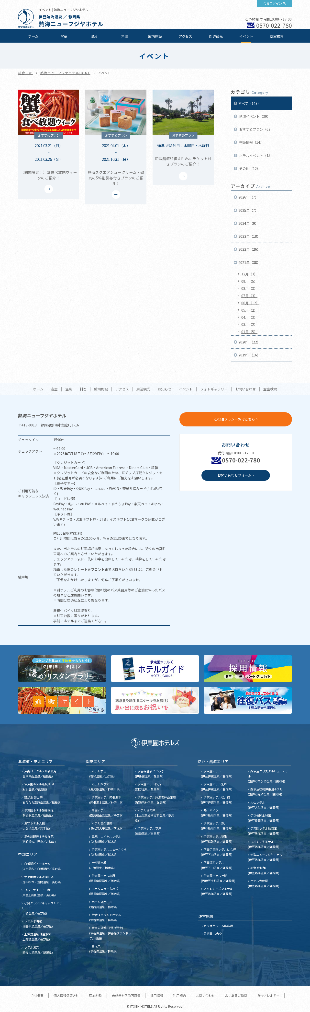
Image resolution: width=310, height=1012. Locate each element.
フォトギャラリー (214, 389)
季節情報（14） (251, 142)
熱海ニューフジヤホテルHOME (65, 73)
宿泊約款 (95, 995)
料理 (124, 36)
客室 (63, 36)
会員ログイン (272, 3)
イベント (246, 36)
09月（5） (249, 281)
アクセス (185, 36)
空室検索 (277, 36)
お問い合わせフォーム (234, 475)
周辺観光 (216, 36)
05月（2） (249, 310)
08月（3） (249, 288)
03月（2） (249, 324)
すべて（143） (249, 103)
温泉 (94, 36)
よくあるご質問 (236, 995)
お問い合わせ (245, 389)
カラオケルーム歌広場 (218, 926)
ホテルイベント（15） (256, 155)
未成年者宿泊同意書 (126, 995)
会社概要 (37, 995)
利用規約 (179, 995)
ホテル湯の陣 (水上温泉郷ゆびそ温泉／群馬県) (154, 815)
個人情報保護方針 (66, 995)
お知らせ (164, 389)
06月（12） (250, 302)
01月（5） (249, 331)
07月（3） (249, 295)
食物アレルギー (268, 995)
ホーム (33, 36)
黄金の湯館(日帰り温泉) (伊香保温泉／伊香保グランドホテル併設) (110, 933)
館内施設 (155, 36)
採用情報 (156, 995)
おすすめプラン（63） (256, 129)
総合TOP (25, 73)
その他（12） (249, 168)
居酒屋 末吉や (213, 933)
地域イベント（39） (254, 116)
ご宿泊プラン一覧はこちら (234, 419)
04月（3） (249, 317)
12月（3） (249, 273)
